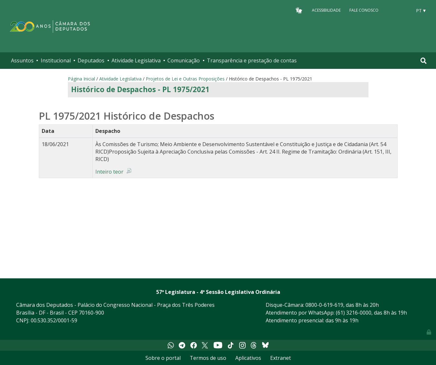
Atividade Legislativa (136, 60)
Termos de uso (208, 357)
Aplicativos (248, 357)
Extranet (280, 357)
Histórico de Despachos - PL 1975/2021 (140, 89)
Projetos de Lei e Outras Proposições (185, 79)
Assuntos (22, 60)
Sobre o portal (163, 357)
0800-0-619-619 (324, 304)
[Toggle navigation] (423, 60)
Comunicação (183, 60)
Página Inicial (81, 79)
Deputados (91, 60)
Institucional (56, 60)
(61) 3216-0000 (353, 312)
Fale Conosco (363, 10)
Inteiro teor (109, 171)
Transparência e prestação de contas (252, 60)
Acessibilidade (326, 10)
